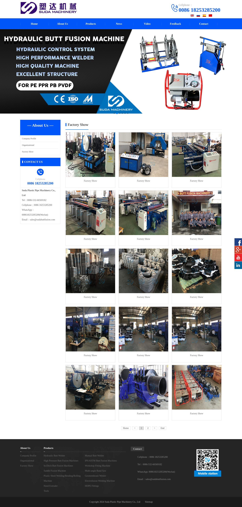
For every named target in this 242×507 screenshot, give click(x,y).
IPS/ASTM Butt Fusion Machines (101, 460)
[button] (114, 113)
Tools (46, 491)
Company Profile (29, 138)
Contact (203, 23)
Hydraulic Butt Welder (54, 455)
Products (91, 23)
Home (34, 23)
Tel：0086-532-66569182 (149, 464)
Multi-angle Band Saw (95, 471)
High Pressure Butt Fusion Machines (61, 460)
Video (147, 23)
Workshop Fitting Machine (97, 465)
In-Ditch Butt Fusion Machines (58, 465)
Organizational (28, 145)
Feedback (175, 23)
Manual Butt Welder (94, 455)
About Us (62, 23)
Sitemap (149, 502)
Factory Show (28, 151)
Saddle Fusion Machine (55, 471)
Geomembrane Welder (95, 476)
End (163, 428)
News (119, 23)
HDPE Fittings (92, 486)
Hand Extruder (51, 486)
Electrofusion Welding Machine (100, 481)
